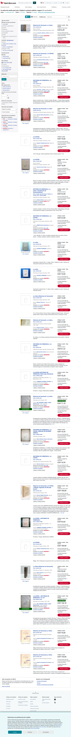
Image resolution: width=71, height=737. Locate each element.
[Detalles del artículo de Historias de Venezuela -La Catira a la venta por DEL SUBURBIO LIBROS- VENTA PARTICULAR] (25, 403)
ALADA (45, 405)
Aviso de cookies (33, 710)
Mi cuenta (8, 703)
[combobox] (25, 3)
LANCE (45, 91)
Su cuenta (55, 2)
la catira (23, 12)
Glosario (38, 683)
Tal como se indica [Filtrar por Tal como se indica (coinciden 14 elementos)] (7, 50)
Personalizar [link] (46, 732)
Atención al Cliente (45, 702)
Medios (31, 701)
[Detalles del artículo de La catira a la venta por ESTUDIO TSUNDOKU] (25, 246)
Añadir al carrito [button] (64, 42)
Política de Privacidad (34, 706)
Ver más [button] (62, 512)
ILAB (47, 62)
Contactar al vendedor (38, 37)
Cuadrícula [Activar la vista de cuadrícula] (34, 16)
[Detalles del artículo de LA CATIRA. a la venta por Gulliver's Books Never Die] (25, 141)
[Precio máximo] (4, 98)
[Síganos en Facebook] (55, 699)
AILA (45, 62)
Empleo (31, 703)
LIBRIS (48, 91)
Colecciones (17, 7)
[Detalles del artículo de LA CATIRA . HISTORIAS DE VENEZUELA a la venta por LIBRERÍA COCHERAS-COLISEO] (25, 522)
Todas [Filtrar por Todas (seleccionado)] (4, 54)
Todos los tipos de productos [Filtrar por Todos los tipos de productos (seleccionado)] (9, 22)
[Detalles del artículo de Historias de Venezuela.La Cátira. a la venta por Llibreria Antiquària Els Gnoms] (25, 636)
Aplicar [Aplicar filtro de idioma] (3, 79)
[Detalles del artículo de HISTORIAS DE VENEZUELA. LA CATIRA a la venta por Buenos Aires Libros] (25, 348)
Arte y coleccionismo (41, 7)
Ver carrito (8, 708)
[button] (69, 20)
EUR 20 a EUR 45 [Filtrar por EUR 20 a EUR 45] (6, 88)
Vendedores (54, 7)
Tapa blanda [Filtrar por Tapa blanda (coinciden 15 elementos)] (6, 58)
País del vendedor (6, 112)
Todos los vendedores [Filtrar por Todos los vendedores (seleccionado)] (8, 117)
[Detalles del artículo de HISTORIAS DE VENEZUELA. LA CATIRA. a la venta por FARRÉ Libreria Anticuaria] (25, 220)
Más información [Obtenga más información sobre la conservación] (10, 40)
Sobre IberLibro (33, 699)
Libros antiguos (28, 7)
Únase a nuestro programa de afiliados (23, 702)
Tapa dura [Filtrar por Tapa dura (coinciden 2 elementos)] (5, 56)
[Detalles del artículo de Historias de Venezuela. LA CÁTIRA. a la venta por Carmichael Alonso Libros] (25, 59)
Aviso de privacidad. (35, 728)
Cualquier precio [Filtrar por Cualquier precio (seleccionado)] (6, 85)
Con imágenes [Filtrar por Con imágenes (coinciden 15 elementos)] (6, 67)
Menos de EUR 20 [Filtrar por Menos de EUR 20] (6, 86)
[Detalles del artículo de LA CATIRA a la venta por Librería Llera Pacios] (25, 164)
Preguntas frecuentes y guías (46, 700)
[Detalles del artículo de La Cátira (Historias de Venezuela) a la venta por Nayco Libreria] (25, 572)
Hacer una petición (6, 686)
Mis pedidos (8, 706)
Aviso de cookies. (42, 726)
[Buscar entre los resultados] (44, 20)
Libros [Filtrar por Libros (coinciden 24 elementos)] (5, 24)
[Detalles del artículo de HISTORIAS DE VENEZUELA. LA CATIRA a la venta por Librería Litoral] (25, 460)
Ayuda (67, 2)
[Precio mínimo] (4, 95)
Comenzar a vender (66, 7)
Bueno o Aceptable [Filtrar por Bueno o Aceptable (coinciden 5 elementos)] (7, 47)
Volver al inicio (35, 693)
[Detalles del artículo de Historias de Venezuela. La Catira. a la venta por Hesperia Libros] (25, 322)
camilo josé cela (10, 12)
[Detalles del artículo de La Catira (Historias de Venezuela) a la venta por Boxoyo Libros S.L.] (25, 300)
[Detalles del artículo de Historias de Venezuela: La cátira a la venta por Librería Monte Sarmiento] (25, 114)
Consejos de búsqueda (42, 681)
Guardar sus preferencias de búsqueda (45, 684)
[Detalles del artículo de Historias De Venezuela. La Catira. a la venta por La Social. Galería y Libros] (25, 27)
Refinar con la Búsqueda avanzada (46, 12)
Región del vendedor (6, 109)
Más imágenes (26, 123)
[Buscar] (34, 3)
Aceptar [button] (15, 732)
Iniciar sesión (48, 2)
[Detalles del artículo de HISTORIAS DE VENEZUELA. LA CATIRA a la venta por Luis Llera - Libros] (25, 84)
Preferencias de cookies (34, 708)
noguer (35, 12)
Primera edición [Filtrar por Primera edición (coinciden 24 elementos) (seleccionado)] (7, 62)
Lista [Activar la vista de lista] (28, 16)
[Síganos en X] (55, 702)
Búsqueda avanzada (5, 7)
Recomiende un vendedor (23, 705)
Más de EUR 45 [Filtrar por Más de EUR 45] (6, 90)
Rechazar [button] (30, 732)
